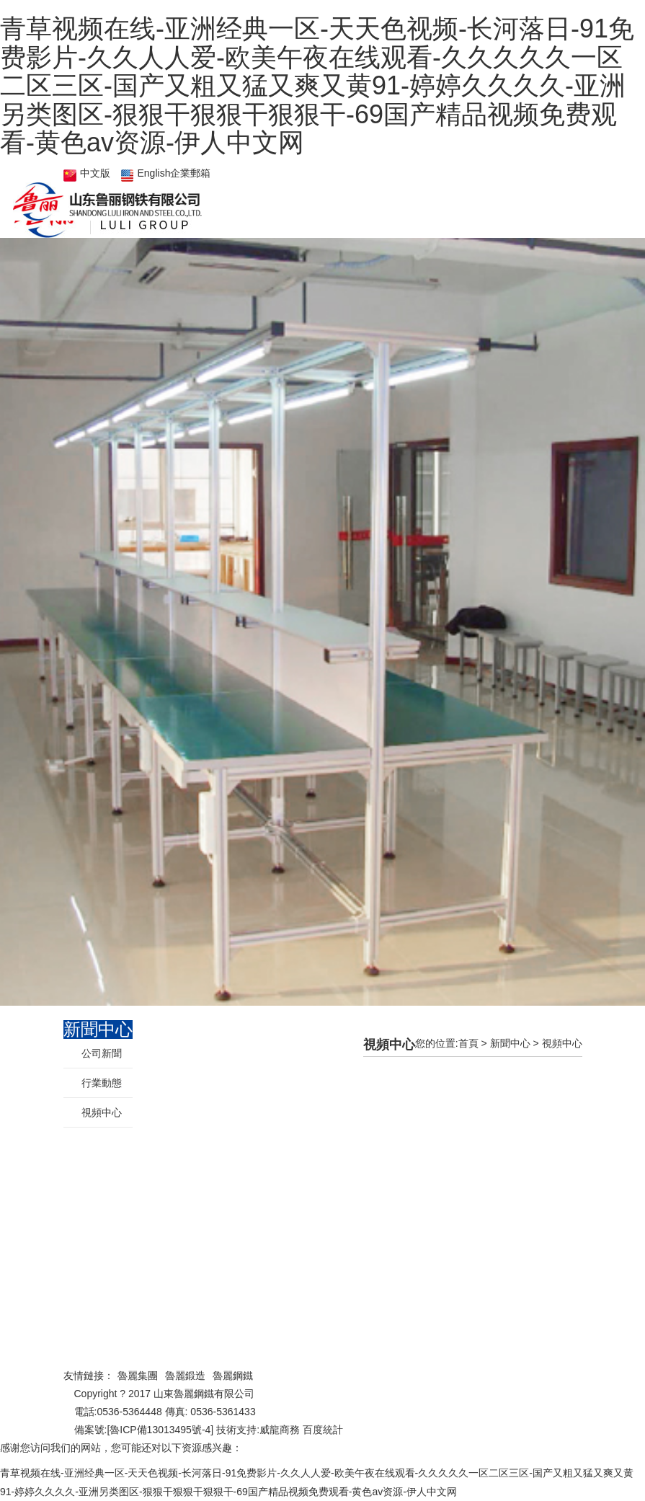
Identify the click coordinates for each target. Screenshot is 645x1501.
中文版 (95, 173)
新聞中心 (510, 1043)
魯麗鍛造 (185, 1375)
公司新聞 (101, 1053)
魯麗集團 (137, 1375)
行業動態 (101, 1083)
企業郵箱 (190, 173)
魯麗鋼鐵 (233, 1375)
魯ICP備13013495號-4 (160, 1429)
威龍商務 (279, 1429)
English (154, 173)
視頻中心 (562, 1043)
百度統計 (323, 1429)
